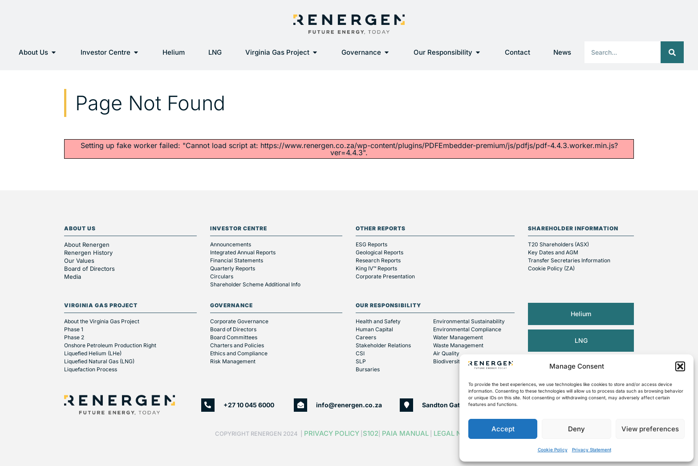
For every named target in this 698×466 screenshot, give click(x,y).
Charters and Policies (237, 345)
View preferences (650, 429)
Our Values (79, 260)
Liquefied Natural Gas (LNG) (99, 361)
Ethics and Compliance (239, 353)
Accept (503, 429)
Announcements (230, 244)
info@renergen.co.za (349, 405)
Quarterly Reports (232, 268)
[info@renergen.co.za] (300, 405)
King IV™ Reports (376, 268)
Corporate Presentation (385, 276)
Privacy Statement (591, 449)
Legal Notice (458, 433)
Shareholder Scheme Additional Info (255, 284)
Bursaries (368, 369)
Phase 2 (74, 337)
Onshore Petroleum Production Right (110, 345)
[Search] (672, 52)
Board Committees (233, 337)
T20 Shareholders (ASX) (558, 244)
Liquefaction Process (90, 369)
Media (72, 276)
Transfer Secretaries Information (569, 260)
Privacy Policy (331, 433)
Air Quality (446, 353)
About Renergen (87, 244)
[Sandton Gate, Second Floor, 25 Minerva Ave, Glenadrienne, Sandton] (406, 405)
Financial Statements (236, 260)
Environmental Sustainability (469, 321)
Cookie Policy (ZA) (551, 268)
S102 (370, 433)
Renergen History (88, 252)
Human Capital (374, 329)
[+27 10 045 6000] (208, 405)
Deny (576, 429)
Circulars (221, 276)
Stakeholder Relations (383, 345)
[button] (680, 366)
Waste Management (458, 345)
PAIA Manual (405, 433)
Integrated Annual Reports (243, 252)
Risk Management (233, 361)
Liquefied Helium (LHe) (93, 353)
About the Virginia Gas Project (101, 321)
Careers (366, 337)
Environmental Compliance (467, 329)
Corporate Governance (239, 321)
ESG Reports (371, 244)
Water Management (458, 337)
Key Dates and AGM (553, 252)
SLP (361, 361)
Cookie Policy (553, 449)
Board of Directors (90, 268)
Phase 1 (73, 329)
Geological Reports (379, 252)
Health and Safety (378, 321)
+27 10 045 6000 (248, 405)
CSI (360, 353)
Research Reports (378, 260)
